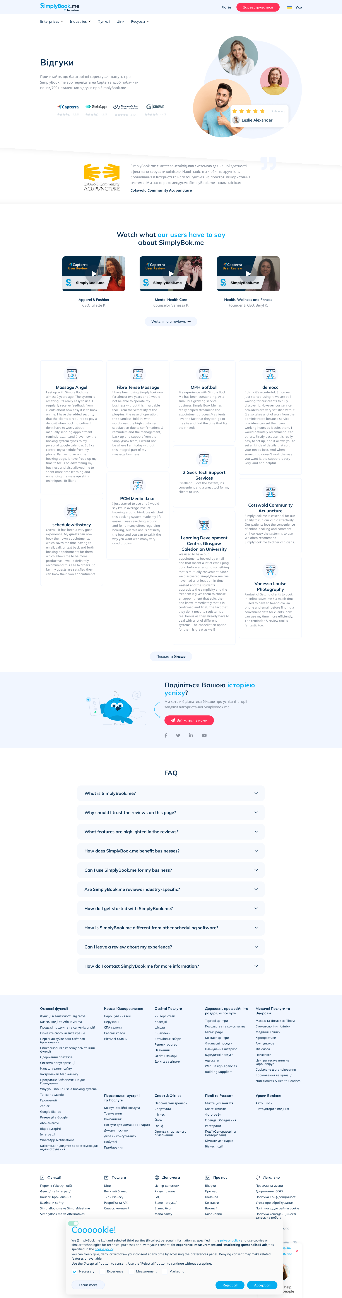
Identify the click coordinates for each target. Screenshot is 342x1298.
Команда (211, 1197)
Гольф (159, 1126)
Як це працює (165, 1191)
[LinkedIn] (191, 735)
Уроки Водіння (268, 1095)
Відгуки (210, 1185)
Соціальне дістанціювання (276, 1069)
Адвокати (212, 1060)
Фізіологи (263, 1049)
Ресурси (140, 21)
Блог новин (213, 1214)
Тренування (113, 1113)
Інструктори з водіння (272, 1109)
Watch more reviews (168, 321)
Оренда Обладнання (220, 1120)
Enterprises (51, 21)
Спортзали (163, 1109)
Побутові (110, 1142)
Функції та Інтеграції (55, 1191)
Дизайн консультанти (120, 1136)
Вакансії (211, 1208)
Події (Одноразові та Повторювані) (220, 1133)
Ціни (121, 21)
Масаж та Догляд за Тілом (275, 1021)
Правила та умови (269, 1185)
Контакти (212, 1202)
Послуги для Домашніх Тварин (127, 1125)
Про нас (211, 1191)
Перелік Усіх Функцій (56, 1185)
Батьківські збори (168, 1039)
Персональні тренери (171, 1103)
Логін (226, 7)
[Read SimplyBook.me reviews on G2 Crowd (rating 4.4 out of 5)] (155, 110)
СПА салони (113, 1027)
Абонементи (49, 1123)
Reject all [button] (230, 1285)
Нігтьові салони (116, 1039)
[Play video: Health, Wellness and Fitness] (248, 273)
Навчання (162, 1050)
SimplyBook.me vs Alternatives (62, 1214)
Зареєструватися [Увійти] (258, 7)
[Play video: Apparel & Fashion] (93, 273)
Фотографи (213, 1114)
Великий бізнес (115, 1191)
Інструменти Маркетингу (59, 1074)
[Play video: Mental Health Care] (171, 273)
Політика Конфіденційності (276, 1197)
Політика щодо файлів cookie (277, 1208)
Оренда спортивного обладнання (170, 1133)
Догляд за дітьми (167, 1061)
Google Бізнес (50, 1111)
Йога (158, 1120)
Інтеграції (47, 1134)
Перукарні (112, 1022)
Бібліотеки (162, 1033)
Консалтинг (112, 1119)
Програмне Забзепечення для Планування (63, 1081)
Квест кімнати (215, 1109)
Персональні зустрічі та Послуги (122, 1097)
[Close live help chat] (297, 1251)
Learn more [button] (88, 1285)
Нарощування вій (117, 1016)
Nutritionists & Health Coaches (278, 1081)
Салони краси (114, 1033)
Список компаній (117, 1208)
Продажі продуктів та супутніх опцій (67, 1027)
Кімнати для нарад (219, 1141)
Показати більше (171, 656)
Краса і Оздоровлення (123, 1008)
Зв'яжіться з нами (192, 720)
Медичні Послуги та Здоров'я (273, 1010)
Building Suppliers (218, 1072)
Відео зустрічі (50, 1129)
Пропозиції (48, 1100)
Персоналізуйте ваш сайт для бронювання (62, 1040)
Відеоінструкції (166, 1202)
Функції (104, 21)
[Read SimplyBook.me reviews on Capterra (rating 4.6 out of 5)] (68, 110)
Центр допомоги (167, 1185)
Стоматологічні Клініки (273, 1026)
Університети (165, 1016)
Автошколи (264, 1103)
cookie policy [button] (104, 1249)
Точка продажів (52, 1094)
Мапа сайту (163, 1214)
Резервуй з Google (54, 1117)
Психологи (263, 1055)
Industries (80, 21)
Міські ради (214, 1032)
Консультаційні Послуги (122, 1108)
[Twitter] (178, 735)
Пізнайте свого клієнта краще (62, 1033)
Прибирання (113, 1147)
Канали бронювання (55, 1197)
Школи (160, 1027)
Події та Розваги (219, 1095)
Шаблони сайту (51, 1202)
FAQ (158, 1197)
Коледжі (161, 1022)
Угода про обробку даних (274, 1202)
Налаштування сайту (56, 1068)
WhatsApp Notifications (57, 1140)
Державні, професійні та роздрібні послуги (226, 1010)
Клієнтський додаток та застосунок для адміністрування (69, 1147)
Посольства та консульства (225, 1026)
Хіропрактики (266, 1038)
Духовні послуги (116, 1130)
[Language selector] (293, 7)
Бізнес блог (163, 1208)
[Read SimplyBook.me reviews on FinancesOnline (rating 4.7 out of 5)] (125, 110)
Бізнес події (214, 1146)
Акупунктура (265, 1043)
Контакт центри (217, 1038)
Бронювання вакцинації (274, 1075)
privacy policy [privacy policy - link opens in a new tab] (230, 1240)
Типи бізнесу (113, 1197)
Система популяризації (57, 1063)
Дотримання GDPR (270, 1191)
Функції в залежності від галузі (63, 1016)
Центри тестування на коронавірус (272, 1062)
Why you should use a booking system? (68, 1089)
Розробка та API (116, 1202)
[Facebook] (166, 735)
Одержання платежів (56, 1057)
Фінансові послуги (219, 1043)
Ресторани (213, 1126)
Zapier (45, 1106)
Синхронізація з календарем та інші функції (67, 1049)
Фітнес (160, 1114)
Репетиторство (166, 1044)
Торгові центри (216, 1021)
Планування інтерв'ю (221, 1049)
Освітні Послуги (168, 1008)
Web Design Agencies (221, 1066)
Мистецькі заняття (219, 1103)
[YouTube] (204, 735)
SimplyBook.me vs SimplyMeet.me (65, 1208)
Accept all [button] (262, 1285)
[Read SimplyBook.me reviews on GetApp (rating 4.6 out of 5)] (96, 110)
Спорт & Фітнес (168, 1095)
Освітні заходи (166, 1056)
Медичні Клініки (268, 1032)
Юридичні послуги (219, 1055)
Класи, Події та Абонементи (61, 1022)
